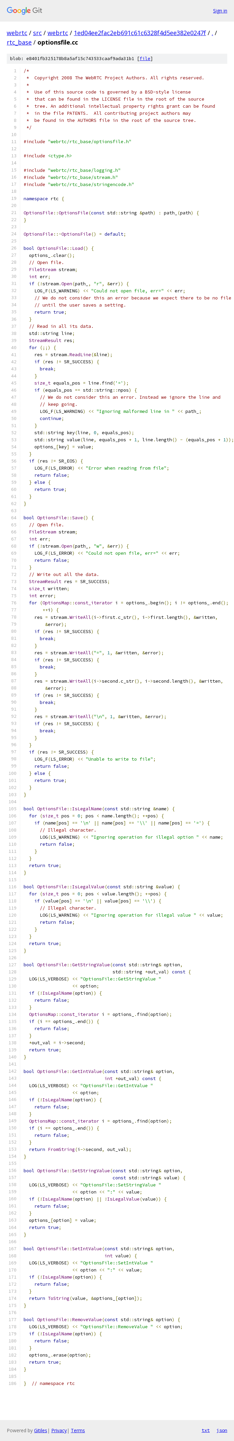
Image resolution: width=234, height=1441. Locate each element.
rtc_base (19, 42)
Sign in (220, 10)
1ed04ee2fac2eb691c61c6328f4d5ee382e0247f (140, 33)
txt (206, 1430)
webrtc (17, 33)
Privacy (59, 1430)
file (145, 58)
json (221, 1430)
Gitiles (40, 1430)
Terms (78, 1430)
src (37, 33)
